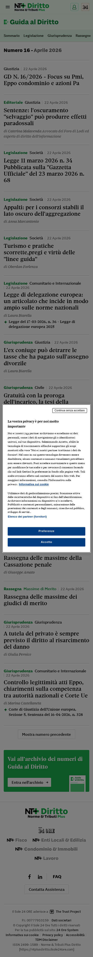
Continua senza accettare (70, 410)
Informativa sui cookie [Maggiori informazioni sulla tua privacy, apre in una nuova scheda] (34, 484)
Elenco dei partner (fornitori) (27, 516)
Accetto (46, 542)
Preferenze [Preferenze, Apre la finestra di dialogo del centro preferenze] (47, 531)
